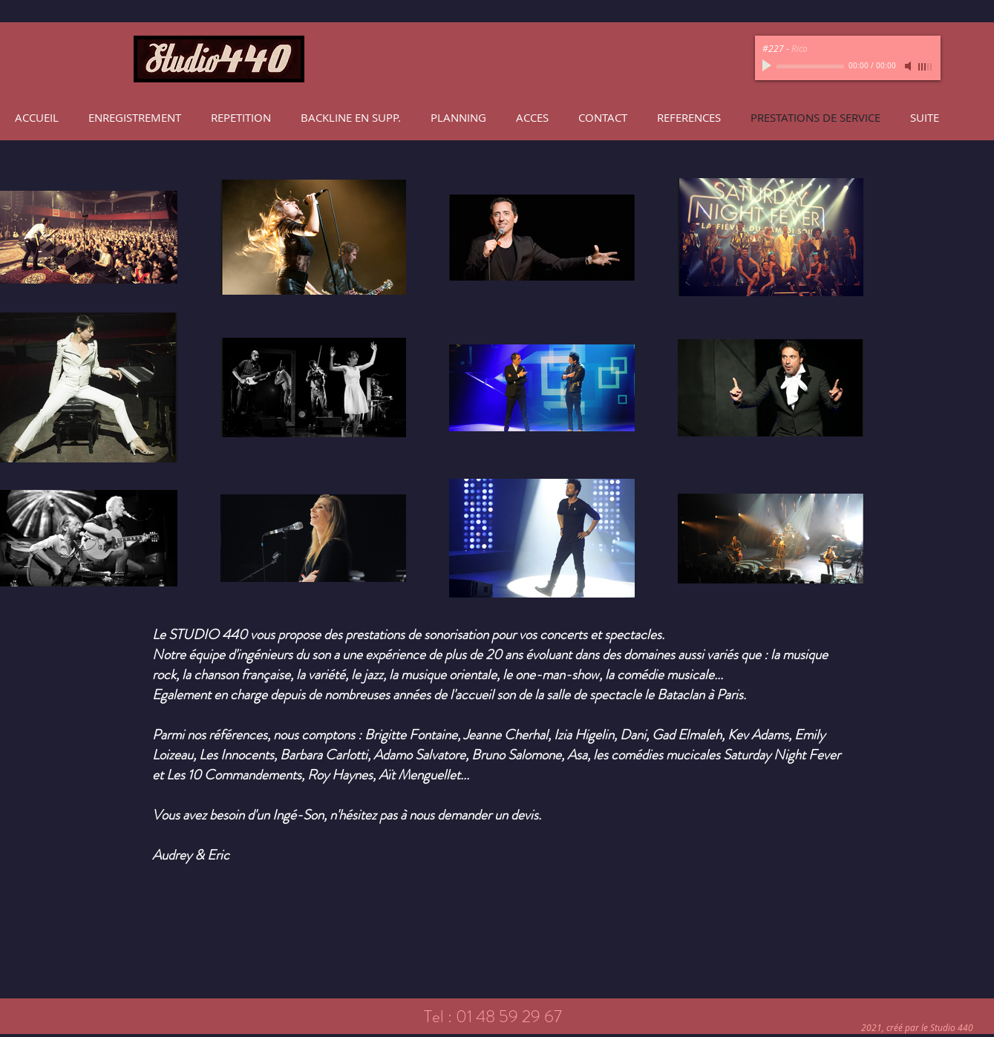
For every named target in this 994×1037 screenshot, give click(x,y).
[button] (134, 117)
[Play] (768, 66)
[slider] (925, 67)
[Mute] (909, 66)
